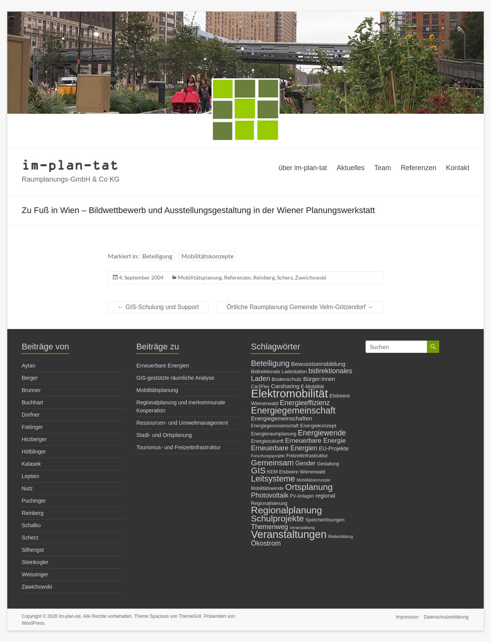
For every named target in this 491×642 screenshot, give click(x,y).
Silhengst (32, 550)
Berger (29, 378)
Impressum (406, 616)
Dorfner (30, 415)
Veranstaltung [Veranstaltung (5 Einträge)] (302, 527)
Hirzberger (33, 439)
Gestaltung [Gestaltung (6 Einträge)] (328, 464)
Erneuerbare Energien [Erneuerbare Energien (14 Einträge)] (284, 448)
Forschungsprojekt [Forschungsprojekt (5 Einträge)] (268, 455)
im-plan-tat (70, 164)
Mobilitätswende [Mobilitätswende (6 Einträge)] (267, 488)
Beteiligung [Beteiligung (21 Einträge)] (270, 363)
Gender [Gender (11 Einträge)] (305, 463)
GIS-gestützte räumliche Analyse (175, 378)
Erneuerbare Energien (162, 365)
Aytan (28, 365)
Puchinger (33, 501)
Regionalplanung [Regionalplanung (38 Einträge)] (286, 510)
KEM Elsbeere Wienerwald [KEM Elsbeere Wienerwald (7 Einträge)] (296, 472)
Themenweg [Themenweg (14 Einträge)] (269, 527)
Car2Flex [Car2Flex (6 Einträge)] (260, 386)
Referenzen (418, 168)
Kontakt (458, 168)
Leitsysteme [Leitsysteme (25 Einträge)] (273, 478)
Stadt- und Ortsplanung (164, 435)
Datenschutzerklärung (447, 616)
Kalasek (31, 464)
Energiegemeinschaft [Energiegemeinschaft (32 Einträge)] (293, 410)
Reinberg (264, 277)
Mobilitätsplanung (200, 277)
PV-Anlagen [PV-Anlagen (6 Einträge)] (302, 496)
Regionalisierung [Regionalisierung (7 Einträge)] (269, 503)
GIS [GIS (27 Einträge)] (258, 470)
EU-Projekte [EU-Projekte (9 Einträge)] (334, 448)
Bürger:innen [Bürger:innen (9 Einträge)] (319, 379)
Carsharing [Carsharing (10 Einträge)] (285, 386)
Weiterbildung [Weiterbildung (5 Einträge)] (340, 536)
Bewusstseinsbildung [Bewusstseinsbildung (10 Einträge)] (318, 364)
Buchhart (32, 402)
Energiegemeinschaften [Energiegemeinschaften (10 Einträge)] (281, 418)
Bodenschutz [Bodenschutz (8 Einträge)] (287, 379)
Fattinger (32, 427)
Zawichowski (310, 277)
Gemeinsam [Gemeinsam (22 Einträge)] (272, 462)
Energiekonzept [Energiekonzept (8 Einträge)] (318, 426)
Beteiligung (157, 256)
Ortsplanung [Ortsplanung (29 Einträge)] (309, 487)
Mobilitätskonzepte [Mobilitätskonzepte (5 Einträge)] (313, 480)
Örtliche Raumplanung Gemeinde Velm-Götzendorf (300, 307)
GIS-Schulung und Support (158, 307)
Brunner (31, 390)
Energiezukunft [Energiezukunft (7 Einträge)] (267, 441)
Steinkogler (34, 562)
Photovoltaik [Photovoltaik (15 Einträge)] (269, 495)
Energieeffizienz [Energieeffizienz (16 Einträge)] (305, 403)
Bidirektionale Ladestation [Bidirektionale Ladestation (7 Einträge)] (279, 371)
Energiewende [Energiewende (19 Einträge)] (322, 433)
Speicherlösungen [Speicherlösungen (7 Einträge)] (324, 520)
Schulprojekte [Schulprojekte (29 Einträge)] (277, 518)
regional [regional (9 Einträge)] (325, 496)
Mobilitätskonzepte (207, 256)
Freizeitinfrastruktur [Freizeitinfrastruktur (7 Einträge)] (307, 455)
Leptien (30, 476)
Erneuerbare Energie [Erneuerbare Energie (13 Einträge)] (315, 440)
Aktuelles (350, 168)
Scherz (285, 277)
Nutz (27, 488)
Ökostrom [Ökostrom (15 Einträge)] (266, 543)
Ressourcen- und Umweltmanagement (182, 423)
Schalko (31, 525)
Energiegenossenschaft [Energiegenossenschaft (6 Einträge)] (274, 426)
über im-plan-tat (302, 168)
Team (382, 168)
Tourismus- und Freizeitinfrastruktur (178, 447)
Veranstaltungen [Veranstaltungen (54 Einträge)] (288, 534)
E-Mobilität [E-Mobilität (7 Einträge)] (312, 386)
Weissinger (34, 574)
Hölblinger (33, 451)
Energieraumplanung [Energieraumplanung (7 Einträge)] (273, 434)
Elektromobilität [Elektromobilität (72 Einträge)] (289, 393)
